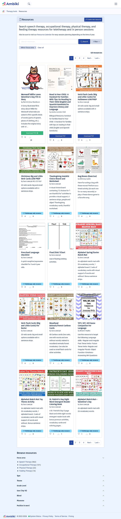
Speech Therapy (25, 462)
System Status (35, 516)
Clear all (41, 48)
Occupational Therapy (27, 465)
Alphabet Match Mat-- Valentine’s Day (88, 400)
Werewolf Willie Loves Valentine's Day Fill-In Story (31, 97)
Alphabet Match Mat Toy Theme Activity (32, 400)
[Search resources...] (48, 41)
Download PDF (32, 133)
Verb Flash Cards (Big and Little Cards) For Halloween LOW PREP (87, 97)
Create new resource (93, 19)
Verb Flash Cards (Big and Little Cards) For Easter (30, 325)
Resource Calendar (44, 35)
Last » (97, 58)
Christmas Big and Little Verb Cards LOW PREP (32, 177)
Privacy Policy (48, 516)
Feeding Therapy (25, 471)
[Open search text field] (29, 3)
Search (84, 42)
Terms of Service (61, 516)
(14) (27, 471)
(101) (30, 465)
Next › (89, 58)
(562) (27, 462)
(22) (27, 468)
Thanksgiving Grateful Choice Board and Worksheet (59, 178)
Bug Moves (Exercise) (87, 176)
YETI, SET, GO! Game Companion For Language (86, 325)
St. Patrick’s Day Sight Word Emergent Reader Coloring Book (59, 401)
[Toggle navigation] (116, 4)
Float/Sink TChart (57, 252)
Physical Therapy (25, 468)
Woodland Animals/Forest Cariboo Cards (60, 325)
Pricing (71, 516)
